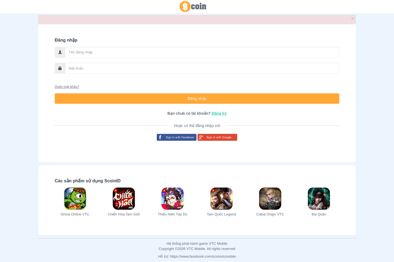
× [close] (352, 18)
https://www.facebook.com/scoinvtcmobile (203, 256)
